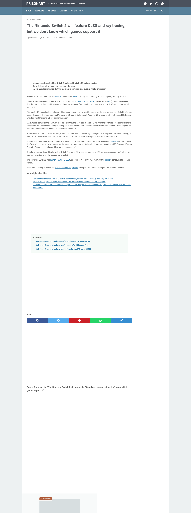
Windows (52, 10)
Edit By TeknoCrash (107, 509)
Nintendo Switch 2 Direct (84, 103)
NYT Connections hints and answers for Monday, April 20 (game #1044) (63, 249)
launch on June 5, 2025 (60, 165)
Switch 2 (58, 96)
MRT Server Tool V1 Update (141, 130)
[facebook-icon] (144, 3)
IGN (109, 103)
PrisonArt (36, 3)
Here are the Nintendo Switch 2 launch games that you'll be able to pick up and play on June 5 (73, 187)
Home (29, 10)
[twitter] (54, 328)
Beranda (95, 504)
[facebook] (36, 328)
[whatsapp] (91, 328)
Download (40, 10)
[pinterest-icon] (161, 3)
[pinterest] (73, 328)
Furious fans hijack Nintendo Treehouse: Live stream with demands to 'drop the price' (69, 190)
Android (63, 10)
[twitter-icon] (150, 3)
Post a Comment (65, 37)
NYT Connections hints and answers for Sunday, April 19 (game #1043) (63, 253)
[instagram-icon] (155, 3)
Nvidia (75, 96)
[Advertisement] (73, 58)
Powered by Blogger (91, 509)
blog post (114, 146)
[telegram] (109, 328)
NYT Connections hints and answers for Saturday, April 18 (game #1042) (63, 257)
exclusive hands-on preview (66, 173)
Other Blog (76, 10)
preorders (107, 165)
